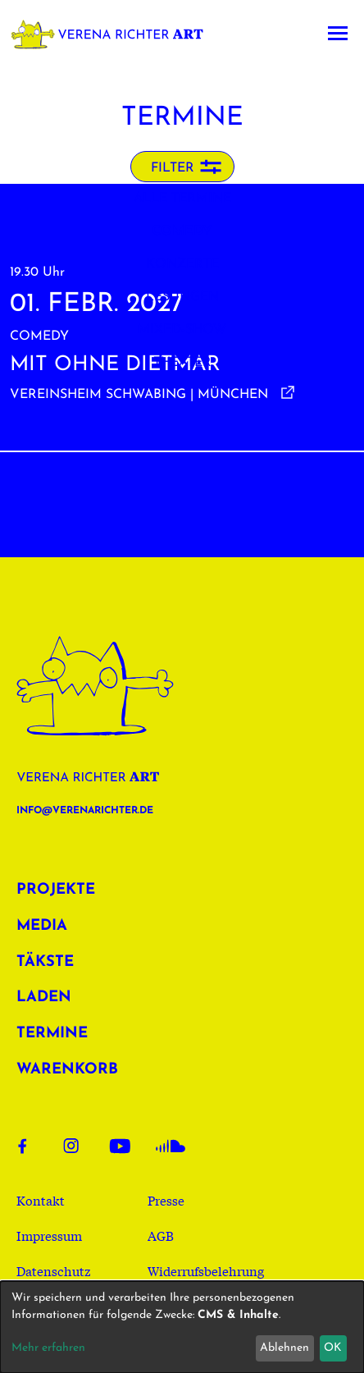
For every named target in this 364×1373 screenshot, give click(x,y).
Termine (52, 1033)
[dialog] (182, 1327)
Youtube (124, 1145)
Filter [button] (172, 168)
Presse (166, 1200)
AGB (161, 1235)
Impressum (49, 1235)
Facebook (32, 1145)
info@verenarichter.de (84, 811)
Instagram (78, 1145)
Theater (182, 362)
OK (333, 1348)
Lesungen (182, 297)
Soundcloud (170, 1145)
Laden (43, 997)
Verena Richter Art (112, 33)
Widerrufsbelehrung (206, 1270)
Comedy (182, 231)
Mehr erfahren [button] (48, 1348)
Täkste (45, 962)
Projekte (55, 890)
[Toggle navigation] (338, 33)
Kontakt (40, 1200)
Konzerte (182, 264)
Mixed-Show (182, 329)
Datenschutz (53, 1270)
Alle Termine (182, 198)
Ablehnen (284, 1348)
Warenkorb (67, 1070)
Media (41, 926)
